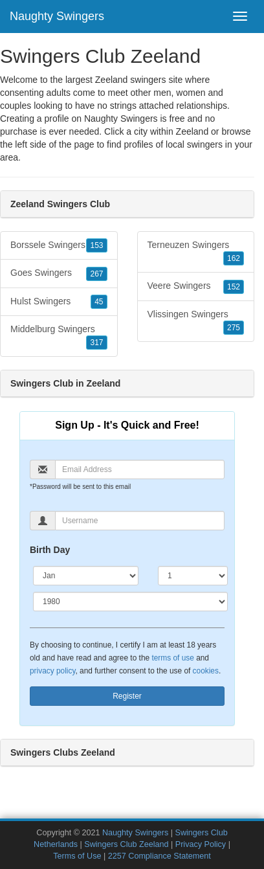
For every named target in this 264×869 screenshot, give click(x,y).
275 (233, 327)
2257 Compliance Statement (159, 856)
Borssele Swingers (58, 245)
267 (96, 273)
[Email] (140, 469)
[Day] (193, 575)
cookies (206, 670)
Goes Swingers (58, 273)
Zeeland (192, 131)
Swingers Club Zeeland (126, 844)
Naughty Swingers (57, 16)
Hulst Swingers (58, 302)
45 (98, 301)
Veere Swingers (196, 286)
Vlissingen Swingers (196, 322)
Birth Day (50, 550)
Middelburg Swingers (58, 337)
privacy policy (52, 670)
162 (233, 258)
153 (96, 245)
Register (127, 696)
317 (96, 342)
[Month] (85, 575)
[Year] (130, 601)
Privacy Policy (200, 844)
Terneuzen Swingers (196, 252)
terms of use (172, 657)
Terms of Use (77, 856)
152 (233, 286)
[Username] (140, 520)
